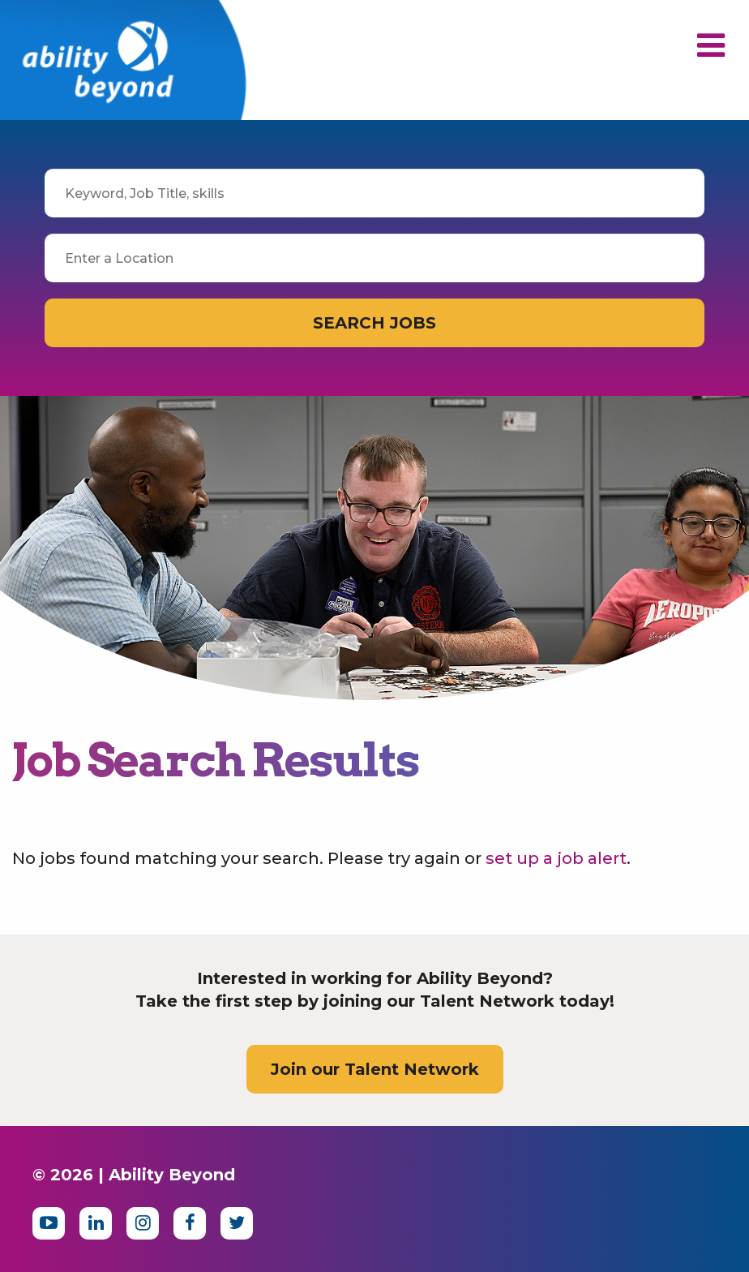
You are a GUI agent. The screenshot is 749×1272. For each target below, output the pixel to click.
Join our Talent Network (375, 1069)
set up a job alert (556, 858)
